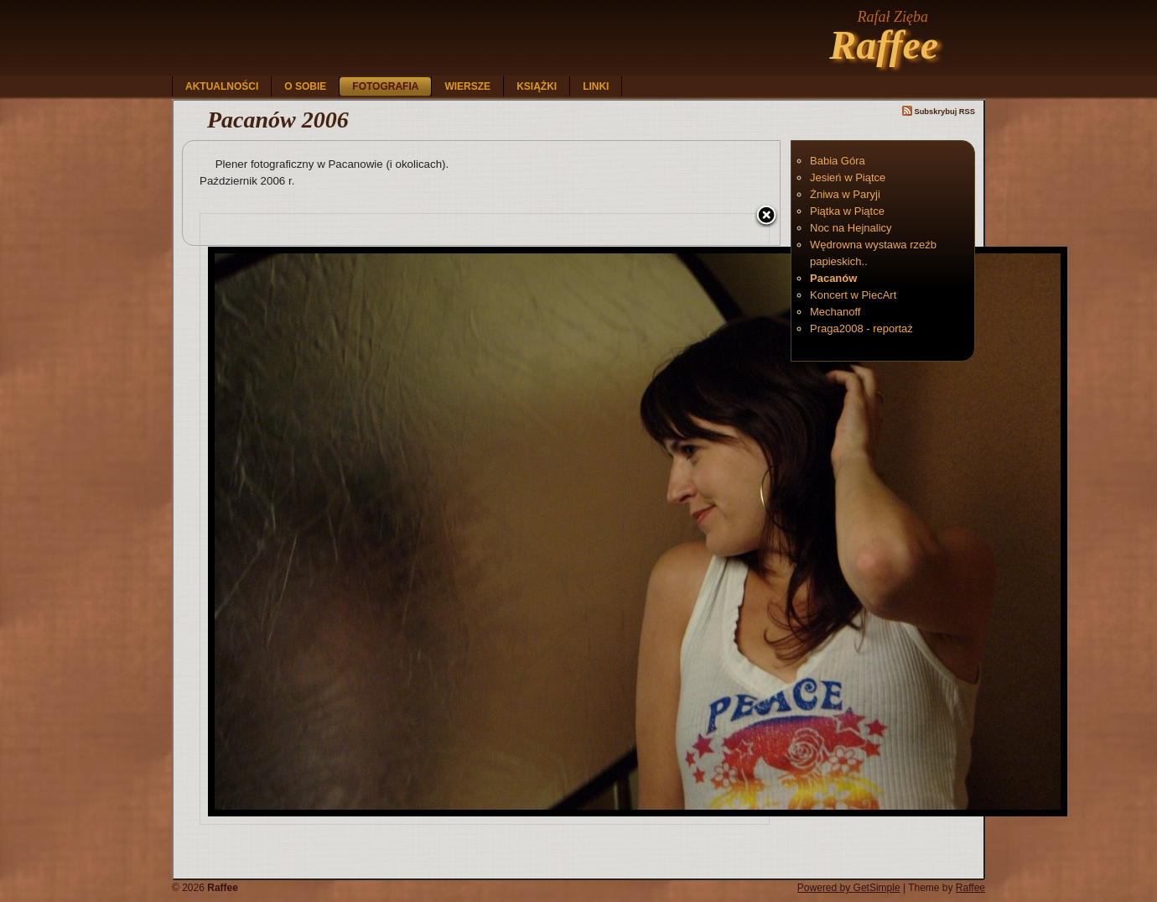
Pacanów (833, 278)
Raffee (883, 45)
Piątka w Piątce (847, 211)
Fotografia (385, 86)
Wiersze (467, 86)
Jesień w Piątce (847, 177)
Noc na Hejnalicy (851, 228)
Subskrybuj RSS (938, 111)
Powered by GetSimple (848, 888)
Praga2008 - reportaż (861, 328)
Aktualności (221, 86)
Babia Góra (837, 160)
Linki (596, 86)
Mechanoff (835, 311)
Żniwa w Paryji (845, 194)
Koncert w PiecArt (853, 295)
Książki (536, 86)
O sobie (305, 86)
